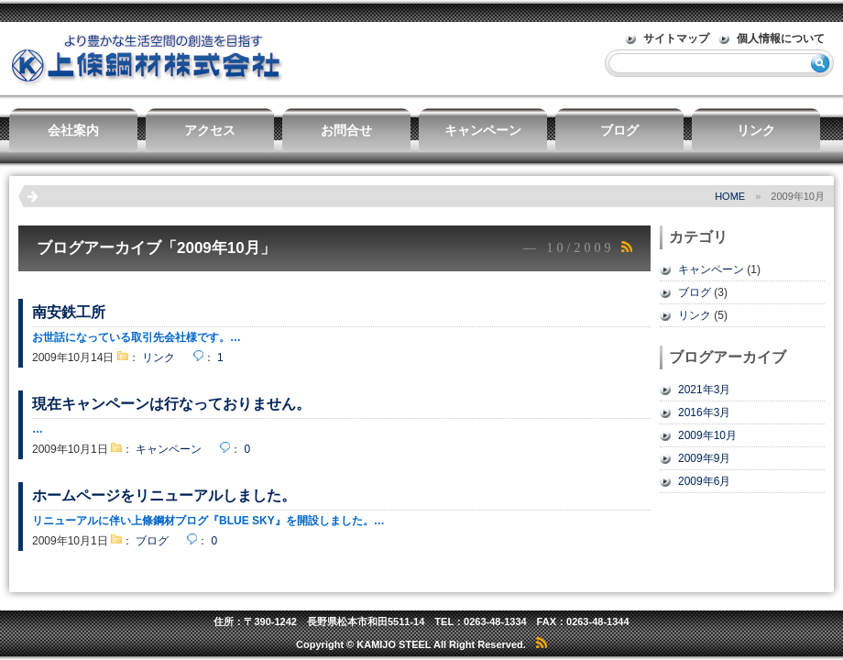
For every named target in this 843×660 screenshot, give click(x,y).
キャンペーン (482, 130)
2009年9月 (704, 458)
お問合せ (346, 130)
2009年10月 (707, 435)
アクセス (209, 130)
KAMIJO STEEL (393, 644)
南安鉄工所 (68, 312)
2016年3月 (704, 412)
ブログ (619, 130)
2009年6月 (704, 481)
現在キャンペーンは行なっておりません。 (171, 404)
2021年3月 (704, 389)
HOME (730, 196)
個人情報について (781, 38)
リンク (756, 130)
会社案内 (73, 130)
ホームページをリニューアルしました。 (164, 495)
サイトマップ (676, 38)
